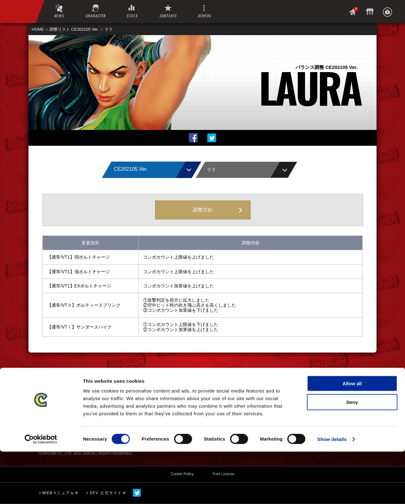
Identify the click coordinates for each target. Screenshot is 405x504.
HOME (38, 29)
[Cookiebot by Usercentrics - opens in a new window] (41, 491)
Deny (352, 454)
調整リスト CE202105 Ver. (74, 29)
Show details (332, 491)
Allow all (352, 436)
